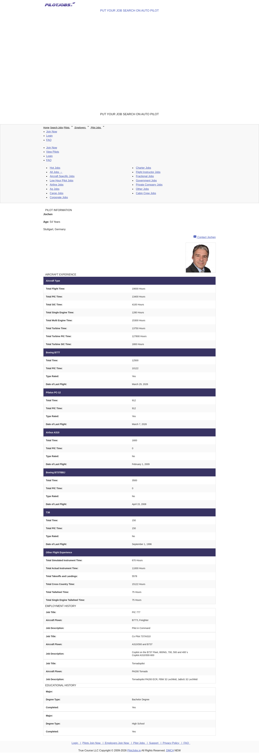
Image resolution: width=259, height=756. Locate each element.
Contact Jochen (204, 237)
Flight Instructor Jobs (148, 172)
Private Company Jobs (149, 184)
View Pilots (52, 151)
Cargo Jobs (56, 193)
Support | (156, 743)
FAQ (49, 140)
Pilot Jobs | (141, 743)
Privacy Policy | (173, 743)
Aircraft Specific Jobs (62, 176)
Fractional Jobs (145, 176)
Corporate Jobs (59, 197)
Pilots (69, 127)
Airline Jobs (57, 184)
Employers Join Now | (119, 743)
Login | (77, 743)
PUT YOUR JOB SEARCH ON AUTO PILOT (129, 10)
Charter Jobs (143, 167)
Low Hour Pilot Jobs (61, 180)
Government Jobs (146, 180)
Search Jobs (56, 127)
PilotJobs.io (134, 750)
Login (49, 135)
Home (46, 127)
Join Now (51, 131)
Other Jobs (142, 189)
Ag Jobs (54, 189)
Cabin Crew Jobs (146, 193)
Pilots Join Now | (93, 743)
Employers (83, 127)
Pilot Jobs (98, 127)
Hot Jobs (55, 167)
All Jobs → (56, 172)
